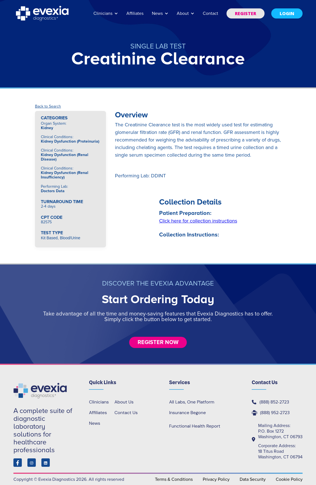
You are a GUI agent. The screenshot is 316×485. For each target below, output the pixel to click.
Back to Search (48, 106)
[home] (42, 13)
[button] (105, 16)
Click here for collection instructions (198, 221)
